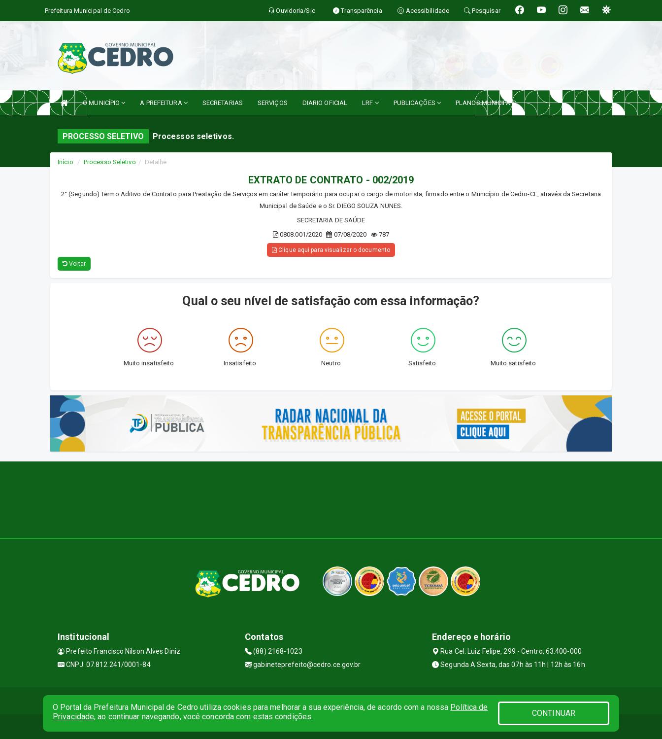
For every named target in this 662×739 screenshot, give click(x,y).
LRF (370, 102)
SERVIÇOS (273, 102)
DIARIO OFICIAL (324, 102)
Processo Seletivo (110, 162)
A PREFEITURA (163, 102)
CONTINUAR (553, 713)
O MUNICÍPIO (104, 102)
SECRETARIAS (222, 102)
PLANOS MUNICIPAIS (486, 102)
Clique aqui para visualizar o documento (331, 249)
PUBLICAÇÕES (417, 102)
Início (65, 162)
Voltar (74, 263)
